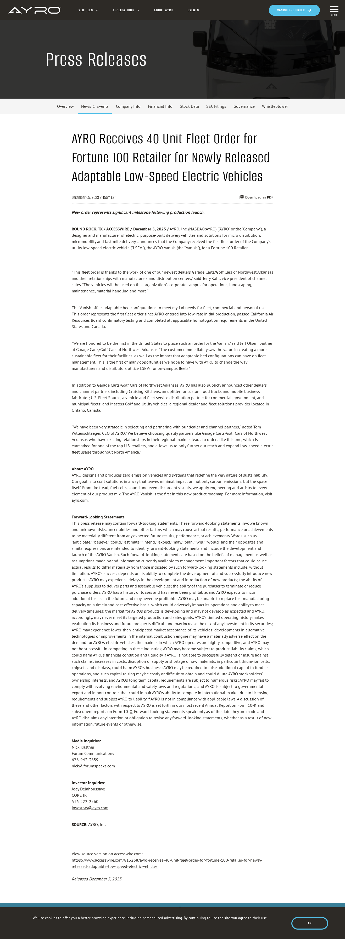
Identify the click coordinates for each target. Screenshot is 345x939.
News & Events (95, 106)
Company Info (128, 106)
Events (193, 10)
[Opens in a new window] (294, 10)
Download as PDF (256, 197)
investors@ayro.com (90, 807)
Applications (123, 10)
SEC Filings (216, 106)
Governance (244, 106)
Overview (65, 106)
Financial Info (160, 106)
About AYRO (163, 10)
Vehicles (86, 10)
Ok (309, 923)
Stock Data (189, 106)
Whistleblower (275, 106)
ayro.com (80, 500)
